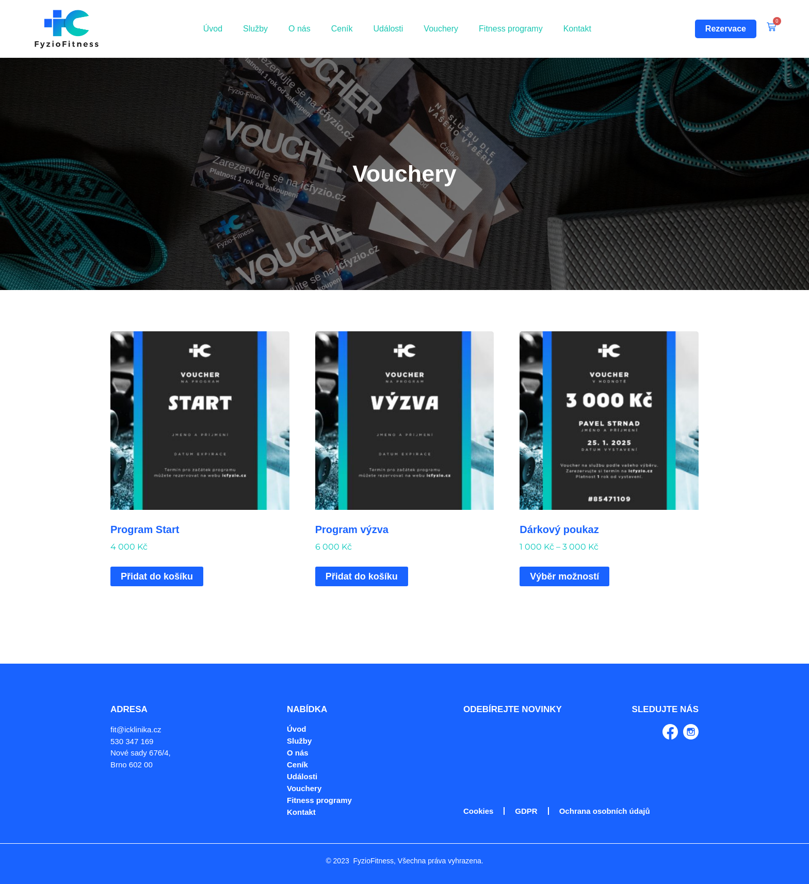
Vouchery (441, 28)
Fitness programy (511, 28)
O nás (299, 28)
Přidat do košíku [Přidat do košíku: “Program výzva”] (362, 576)
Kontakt (577, 28)
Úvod (212, 28)
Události (388, 28)
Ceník (342, 28)
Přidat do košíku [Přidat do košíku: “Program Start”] (157, 576)
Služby (255, 28)
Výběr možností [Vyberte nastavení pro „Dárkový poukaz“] (564, 576)
